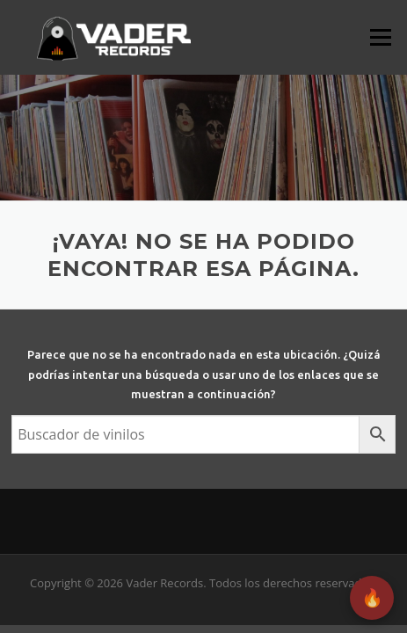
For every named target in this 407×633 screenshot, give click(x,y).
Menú (380, 37)
